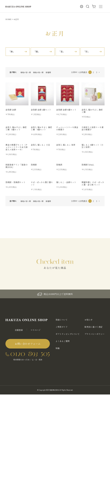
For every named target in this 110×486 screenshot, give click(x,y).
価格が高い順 (38, 72)
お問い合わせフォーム (28, 344)
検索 (88, 6)
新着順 (48, 72)
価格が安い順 (25, 72)
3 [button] (96, 72)
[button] (100, 72)
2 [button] (93, 72)
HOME (8, 19)
